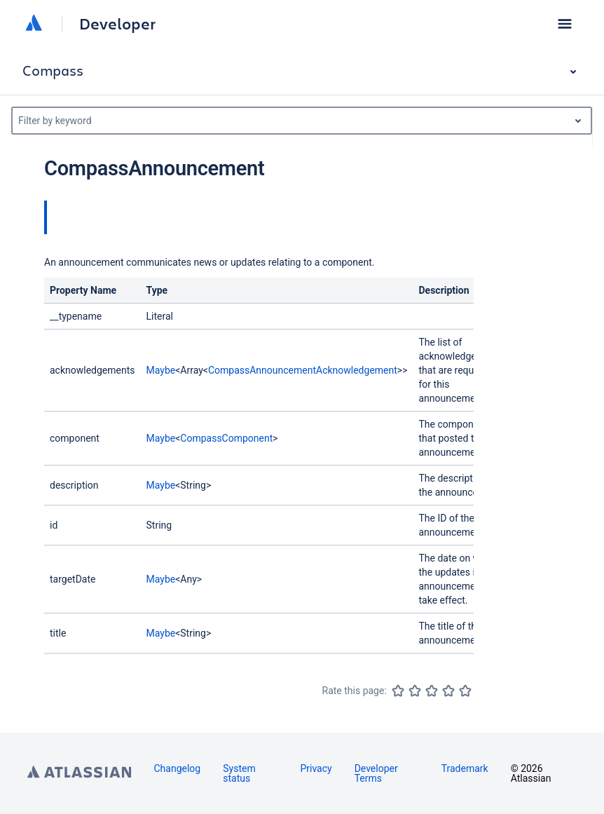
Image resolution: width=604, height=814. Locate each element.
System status (239, 773)
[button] (565, 24)
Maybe (161, 370)
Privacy (315, 768)
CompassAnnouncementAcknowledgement (302, 370)
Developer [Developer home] (117, 24)
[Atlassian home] (33, 24)
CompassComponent (226, 438)
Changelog (177, 768)
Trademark (464, 768)
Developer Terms (376, 773)
